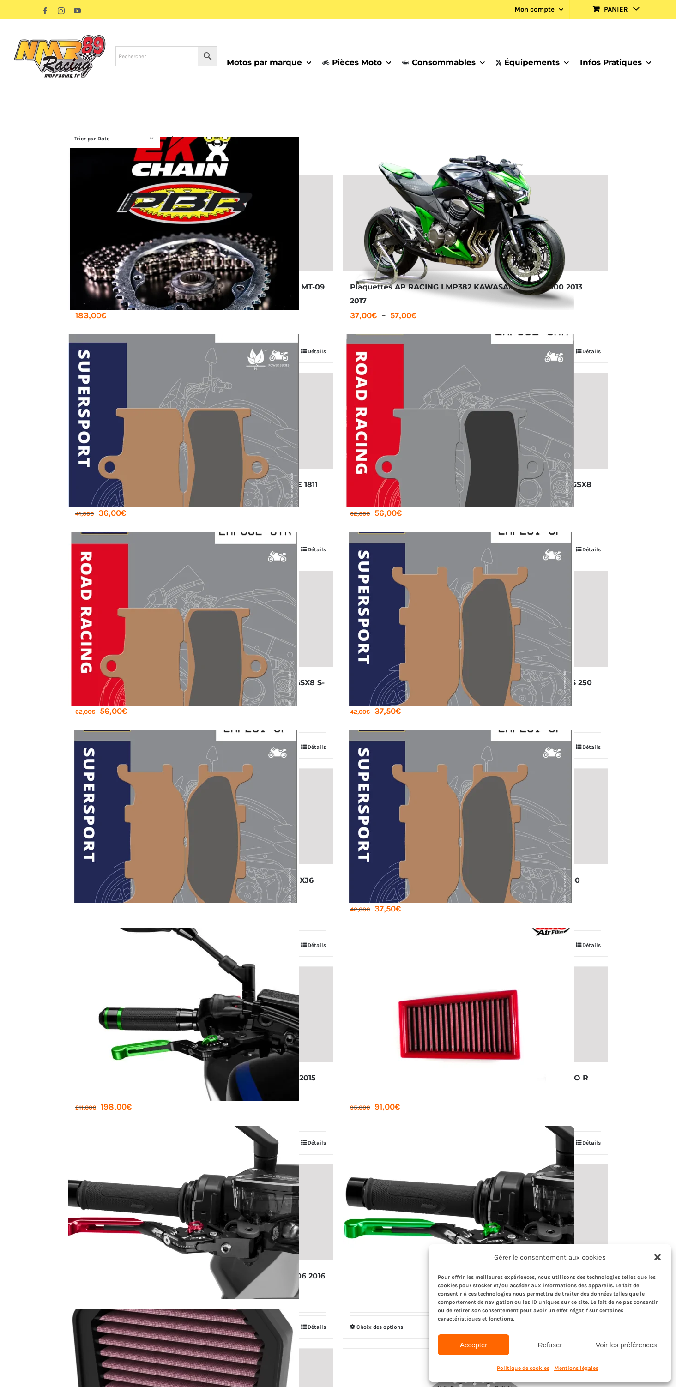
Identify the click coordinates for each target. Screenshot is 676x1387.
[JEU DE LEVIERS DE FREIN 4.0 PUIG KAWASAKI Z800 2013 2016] (475, 1212)
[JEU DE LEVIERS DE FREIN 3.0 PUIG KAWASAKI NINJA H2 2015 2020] (200, 1014)
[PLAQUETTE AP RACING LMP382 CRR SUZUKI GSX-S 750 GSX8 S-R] (475, 421)
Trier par (91, 138)
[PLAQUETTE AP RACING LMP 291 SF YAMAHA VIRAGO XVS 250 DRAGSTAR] (475, 619)
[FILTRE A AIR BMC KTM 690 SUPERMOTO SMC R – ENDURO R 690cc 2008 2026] (475, 1014)
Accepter (473, 1345)
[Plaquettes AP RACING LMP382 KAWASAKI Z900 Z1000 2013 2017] (475, 223)
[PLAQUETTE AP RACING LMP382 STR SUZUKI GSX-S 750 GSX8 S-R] (200, 619)
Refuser (550, 1345)
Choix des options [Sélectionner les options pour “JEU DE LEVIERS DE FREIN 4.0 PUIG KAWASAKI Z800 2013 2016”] (379, 1327)
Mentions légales (576, 1368)
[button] (657, 1257)
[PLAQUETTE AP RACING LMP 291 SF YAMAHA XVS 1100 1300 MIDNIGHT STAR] (475, 816)
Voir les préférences (626, 1345)
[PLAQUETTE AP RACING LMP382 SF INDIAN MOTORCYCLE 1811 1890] (200, 421)
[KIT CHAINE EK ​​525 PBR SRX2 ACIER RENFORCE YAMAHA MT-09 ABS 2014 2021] (200, 223)
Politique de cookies (523, 1368)
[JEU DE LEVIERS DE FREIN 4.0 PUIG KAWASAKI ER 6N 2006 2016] (200, 1212)
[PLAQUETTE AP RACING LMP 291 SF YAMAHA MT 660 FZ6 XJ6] (200, 816)
